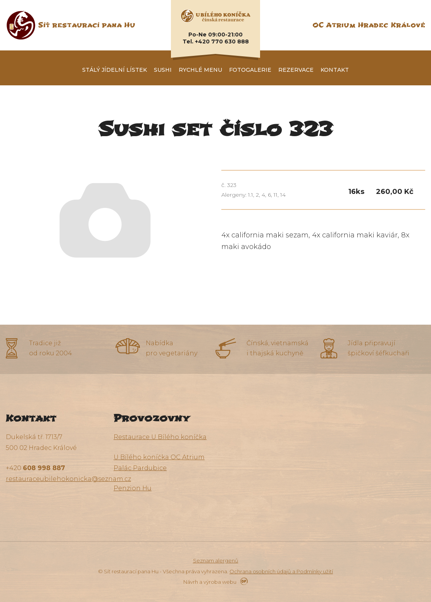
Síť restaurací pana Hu (86, 25)
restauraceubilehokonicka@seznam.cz (68, 479)
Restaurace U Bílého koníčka (160, 437)
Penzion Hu (133, 488)
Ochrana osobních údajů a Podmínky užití (281, 571)
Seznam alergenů (215, 560)
